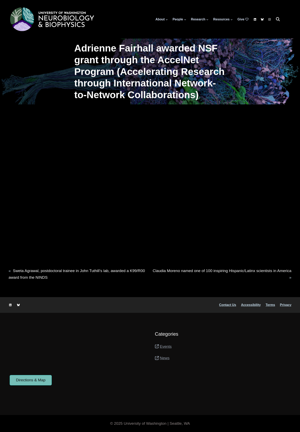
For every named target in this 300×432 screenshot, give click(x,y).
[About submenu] (167, 19)
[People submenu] (185, 19)
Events (166, 346)
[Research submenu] (207, 19)
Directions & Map (30, 380)
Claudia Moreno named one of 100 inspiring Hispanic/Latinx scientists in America (222, 271)
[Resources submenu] (232, 19)
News (164, 358)
